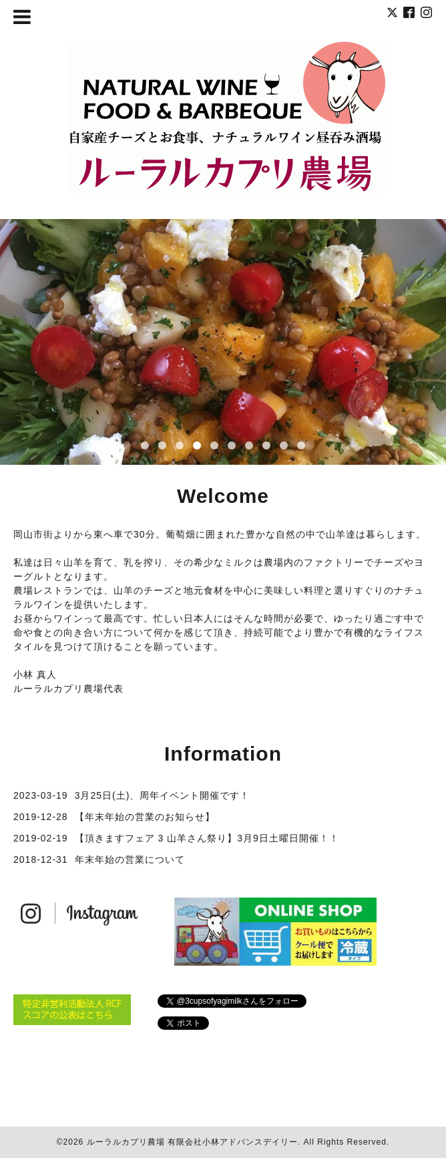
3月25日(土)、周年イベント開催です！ (162, 795)
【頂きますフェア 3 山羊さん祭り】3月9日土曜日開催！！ (207, 838)
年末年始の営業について (130, 859)
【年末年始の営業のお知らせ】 (145, 816)
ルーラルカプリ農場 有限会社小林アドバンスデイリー (192, 1142)
